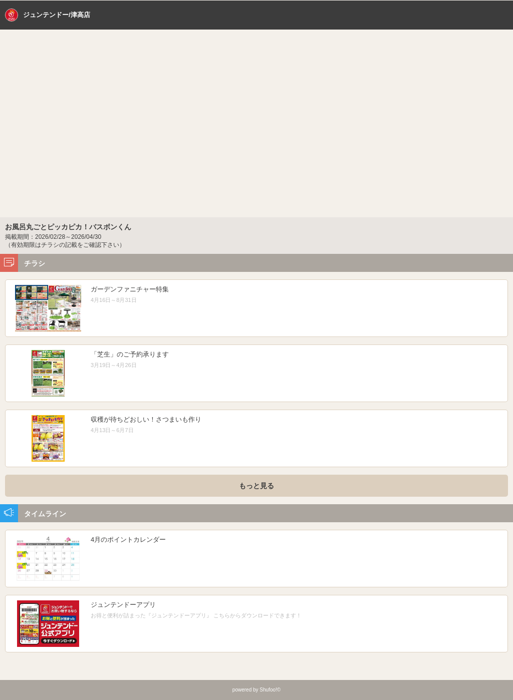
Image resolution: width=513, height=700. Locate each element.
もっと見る (256, 486)
